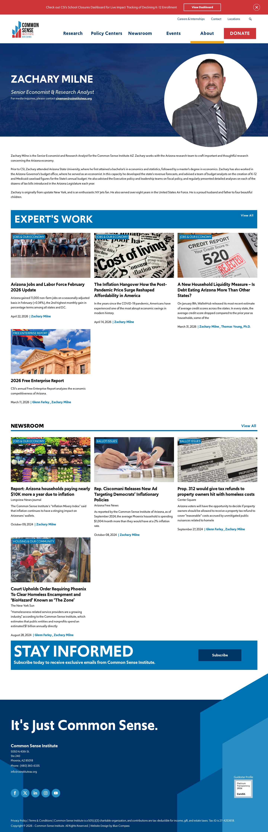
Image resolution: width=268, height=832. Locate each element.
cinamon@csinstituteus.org (74, 98)
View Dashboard (202, 7)
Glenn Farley (40, 402)
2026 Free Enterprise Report (37, 380)
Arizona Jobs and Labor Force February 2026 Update (48, 287)
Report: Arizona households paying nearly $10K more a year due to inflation (50, 491)
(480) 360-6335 (30, 765)
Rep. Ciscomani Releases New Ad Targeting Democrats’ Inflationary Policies (126, 494)
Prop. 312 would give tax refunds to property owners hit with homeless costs (216, 491)
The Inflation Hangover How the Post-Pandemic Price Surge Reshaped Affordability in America (130, 290)
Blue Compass (121, 826)
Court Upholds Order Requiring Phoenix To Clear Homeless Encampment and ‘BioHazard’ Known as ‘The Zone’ (48, 594)
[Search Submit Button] (250, 19)
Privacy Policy (19, 820)
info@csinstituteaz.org (24, 771)
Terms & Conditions (40, 820)
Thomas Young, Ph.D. (236, 326)
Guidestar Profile (243, 786)
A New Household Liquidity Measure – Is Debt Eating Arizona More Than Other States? (216, 290)
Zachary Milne (41, 316)
